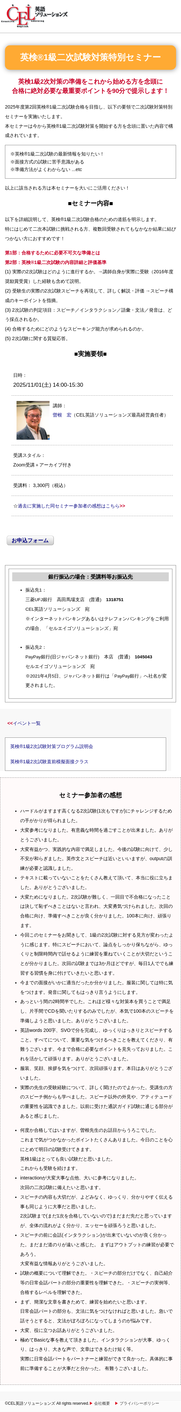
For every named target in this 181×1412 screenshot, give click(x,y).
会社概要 (102, 1403)
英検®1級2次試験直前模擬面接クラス (49, 761)
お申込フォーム (30, 540)
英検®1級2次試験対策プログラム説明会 (51, 746)
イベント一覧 (27, 723)
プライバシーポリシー (139, 1403)
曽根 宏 (62, 415)
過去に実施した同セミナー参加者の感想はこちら (69, 505)
